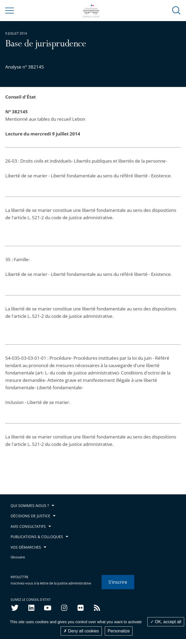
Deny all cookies (81, 631)
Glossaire (18, 557)
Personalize (119, 631)
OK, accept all (165, 622)
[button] (176, 10)
